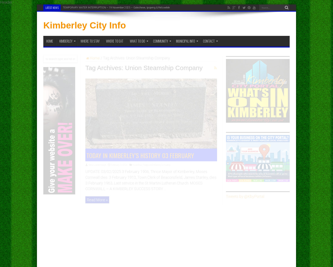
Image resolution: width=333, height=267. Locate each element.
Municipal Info (187, 41)
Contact (210, 41)
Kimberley (67, 41)
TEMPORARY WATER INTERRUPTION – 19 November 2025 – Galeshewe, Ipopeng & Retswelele (116, 7)
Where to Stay (90, 41)
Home (49, 41)
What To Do (139, 41)
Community (162, 41)
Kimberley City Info (84, 25)
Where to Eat (114, 41)
